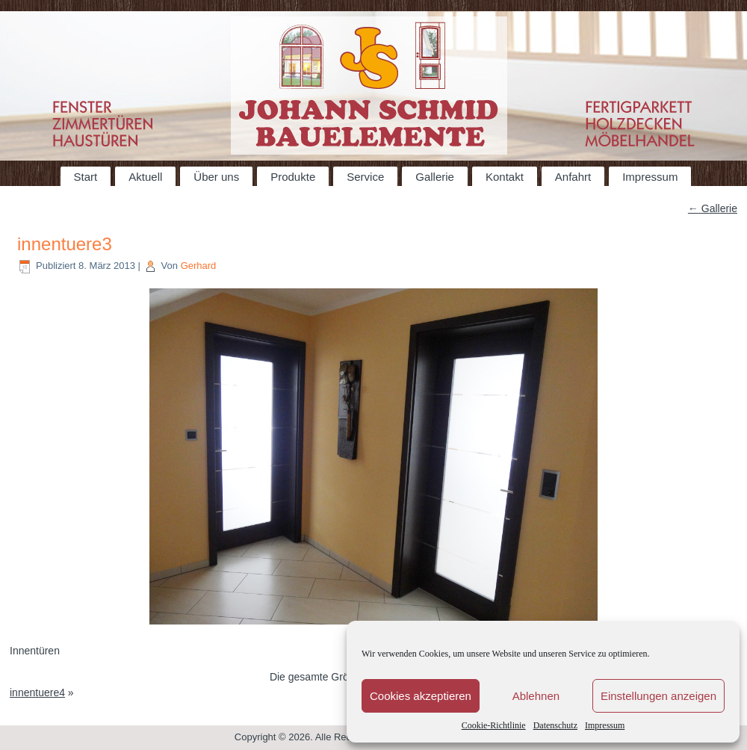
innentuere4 (37, 692)
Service (365, 176)
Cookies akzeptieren (420, 695)
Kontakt (505, 176)
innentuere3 (64, 244)
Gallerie (434, 176)
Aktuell (145, 176)
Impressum (604, 725)
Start (86, 176)
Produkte (292, 176)
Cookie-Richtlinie (494, 725)
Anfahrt (573, 176)
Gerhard (199, 265)
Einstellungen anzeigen (658, 695)
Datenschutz (555, 725)
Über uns (216, 176)
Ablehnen (536, 695)
